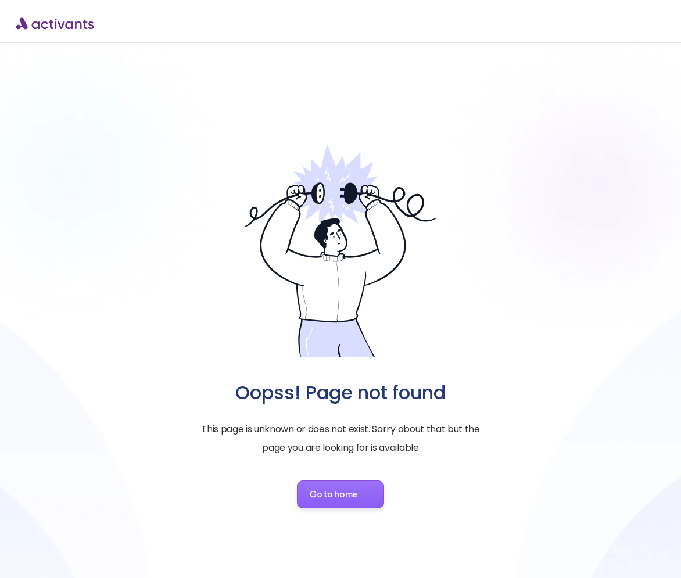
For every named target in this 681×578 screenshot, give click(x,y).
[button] (340, 494)
